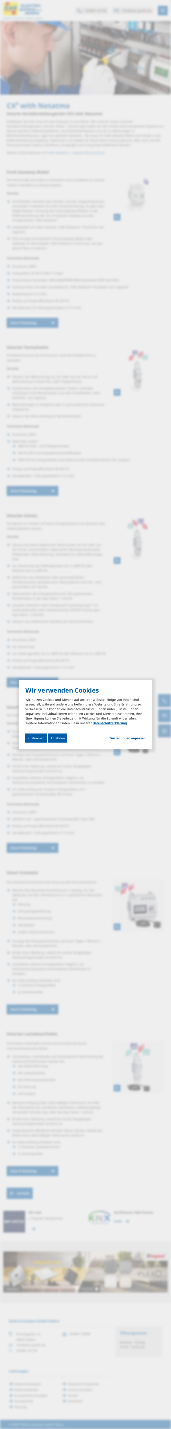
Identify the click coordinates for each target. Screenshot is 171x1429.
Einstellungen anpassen (127, 738)
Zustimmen (36, 738)
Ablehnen (58, 738)
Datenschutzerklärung (110, 723)
